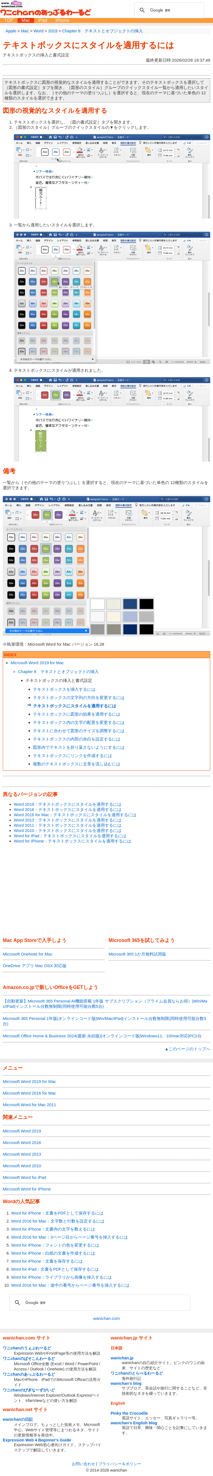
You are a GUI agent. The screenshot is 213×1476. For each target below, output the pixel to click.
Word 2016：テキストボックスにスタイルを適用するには (67, 809)
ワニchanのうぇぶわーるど (27, 1348)
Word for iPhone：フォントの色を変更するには (55, 1245)
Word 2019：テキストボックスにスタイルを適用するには (67, 804)
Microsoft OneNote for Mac (27, 954)
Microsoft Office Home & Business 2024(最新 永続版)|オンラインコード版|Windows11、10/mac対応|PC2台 (102, 1035)
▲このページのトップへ (187, 1048)
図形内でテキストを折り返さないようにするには (79, 747)
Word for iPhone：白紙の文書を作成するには (53, 1253)
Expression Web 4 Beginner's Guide (37, 1440)
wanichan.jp (122, 1358)
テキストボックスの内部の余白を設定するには (76, 739)
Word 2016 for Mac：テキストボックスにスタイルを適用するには (75, 814)
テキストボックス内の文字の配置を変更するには (79, 722)
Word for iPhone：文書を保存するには (47, 1261)
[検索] (168, 10)
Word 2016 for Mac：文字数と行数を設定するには (58, 1221)
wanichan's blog (126, 1383)
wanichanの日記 (18, 1419)
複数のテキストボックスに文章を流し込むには (76, 763)
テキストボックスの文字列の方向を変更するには (79, 697)
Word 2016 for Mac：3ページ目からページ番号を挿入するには (69, 1237)
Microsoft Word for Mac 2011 (29, 1104)
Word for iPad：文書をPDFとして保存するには (55, 1269)
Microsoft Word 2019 (22, 1131)
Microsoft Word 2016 (22, 1142)
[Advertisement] (106, 891)
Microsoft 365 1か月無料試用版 (137, 954)
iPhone (62, 20)
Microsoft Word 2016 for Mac (29, 1093)
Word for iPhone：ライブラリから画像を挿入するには (61, 1277)
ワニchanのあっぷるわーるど (29, 1374)
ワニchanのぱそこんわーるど (29, 1358)
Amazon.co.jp (18, 987)
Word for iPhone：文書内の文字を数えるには (53, 1229)
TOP (8, 20)
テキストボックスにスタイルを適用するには (88, 45)
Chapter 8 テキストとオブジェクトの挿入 (58, 671)
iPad (42, 20)
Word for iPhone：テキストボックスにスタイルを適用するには (72, 841)
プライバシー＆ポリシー (119, 1464)
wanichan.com (106, 1318)
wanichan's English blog (134, 1423)
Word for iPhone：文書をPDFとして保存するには (57, 1213)
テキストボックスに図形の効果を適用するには (76, 714)
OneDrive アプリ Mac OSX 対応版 (35, 965)
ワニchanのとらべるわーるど (137, 1373)
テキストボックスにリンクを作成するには (72, 755)
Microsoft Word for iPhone (27, 1189)
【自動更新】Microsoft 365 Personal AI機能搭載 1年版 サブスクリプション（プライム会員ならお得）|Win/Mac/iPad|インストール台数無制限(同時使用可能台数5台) (105, 1004)
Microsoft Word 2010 (22, 1165)
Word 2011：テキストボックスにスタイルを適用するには (67, 825)
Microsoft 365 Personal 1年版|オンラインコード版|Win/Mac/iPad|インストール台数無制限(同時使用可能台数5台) (104, 1021)
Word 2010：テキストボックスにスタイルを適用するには (67, 830)
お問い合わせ (83, 1464)
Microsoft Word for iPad (24, 1177)
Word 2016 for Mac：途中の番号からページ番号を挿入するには (70, 1285)
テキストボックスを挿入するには (64, 689)
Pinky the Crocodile (129, 1413)
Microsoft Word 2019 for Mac (37, 662)
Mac (26, 20)
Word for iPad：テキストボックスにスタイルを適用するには (70, 835)
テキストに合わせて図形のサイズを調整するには (79, 730)
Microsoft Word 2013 (22, 1154)
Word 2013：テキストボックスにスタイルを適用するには (67, 820)
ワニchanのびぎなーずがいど (29, 1390)
